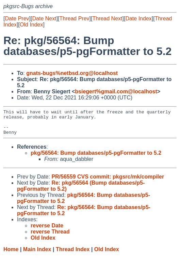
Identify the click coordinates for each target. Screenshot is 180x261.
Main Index (37, 254)
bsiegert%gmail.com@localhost (116, 91)
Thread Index (73, 254)
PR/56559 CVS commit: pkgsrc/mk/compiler (107, 182)
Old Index (31, 24)
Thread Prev (74, 18)
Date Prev (17, 18)
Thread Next (107, 18)
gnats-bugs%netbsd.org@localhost (72, 73)
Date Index (138, 18)
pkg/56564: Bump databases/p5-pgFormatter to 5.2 (96, 158)
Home (10, 254)
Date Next (44, 18)
